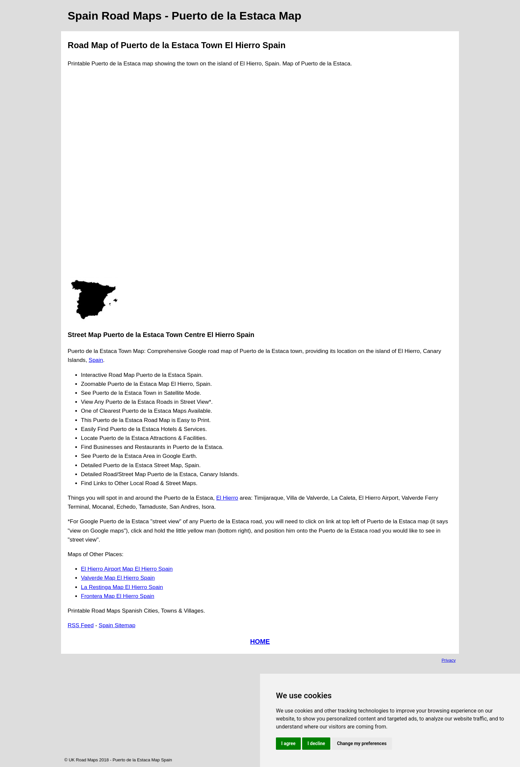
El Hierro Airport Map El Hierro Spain (127, 569)
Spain (96, 360)
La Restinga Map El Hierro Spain (122, 587)
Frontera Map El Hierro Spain (117, 596)
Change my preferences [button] (361, 743)
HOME (260, 641)
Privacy (448, 660)
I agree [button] (288, 743)
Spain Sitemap (117, 625)
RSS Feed (81, 625)
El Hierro (227, 498)
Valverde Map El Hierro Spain (118, 578)
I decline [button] (316, 743)
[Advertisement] (94, 175)
